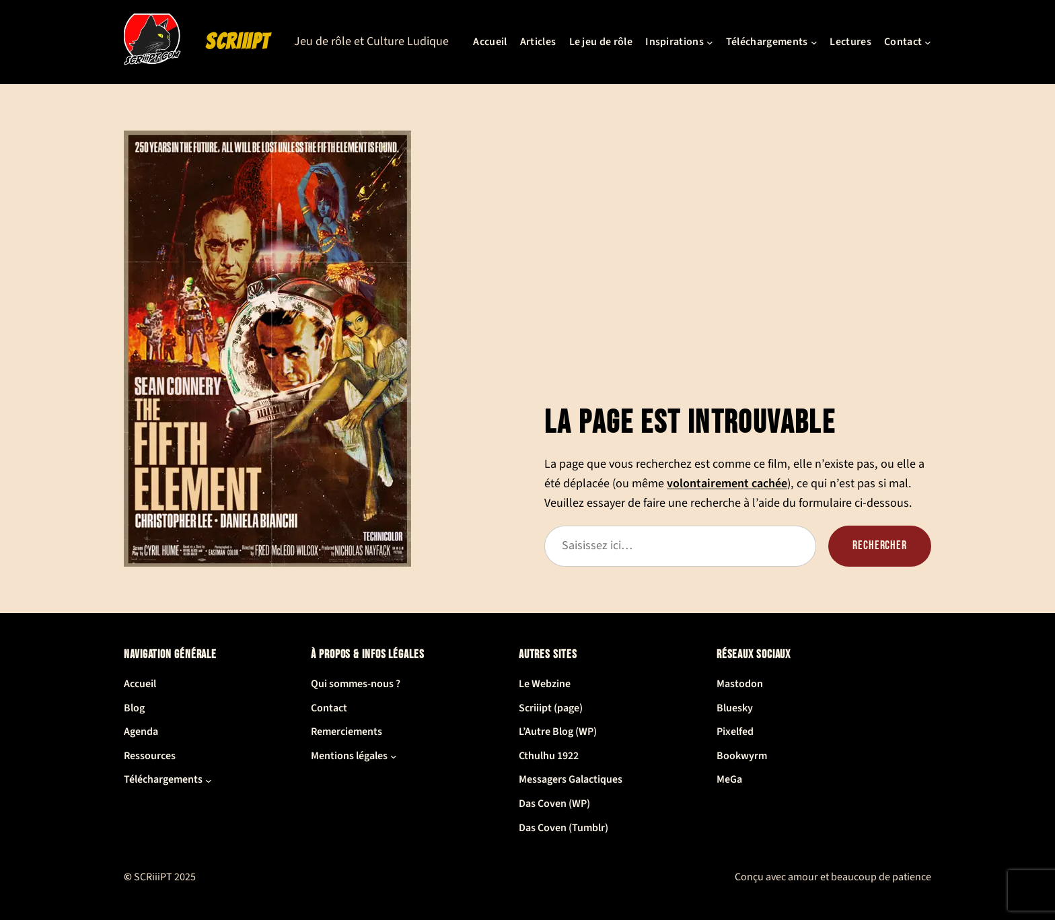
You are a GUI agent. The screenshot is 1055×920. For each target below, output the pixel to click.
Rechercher (879, 545)
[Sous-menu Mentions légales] (393, 756)
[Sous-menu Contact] (927, 42)
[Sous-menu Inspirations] (709, 42)
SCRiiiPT (237, 41)
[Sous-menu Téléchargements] (814, 42)
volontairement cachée (727, 483)
